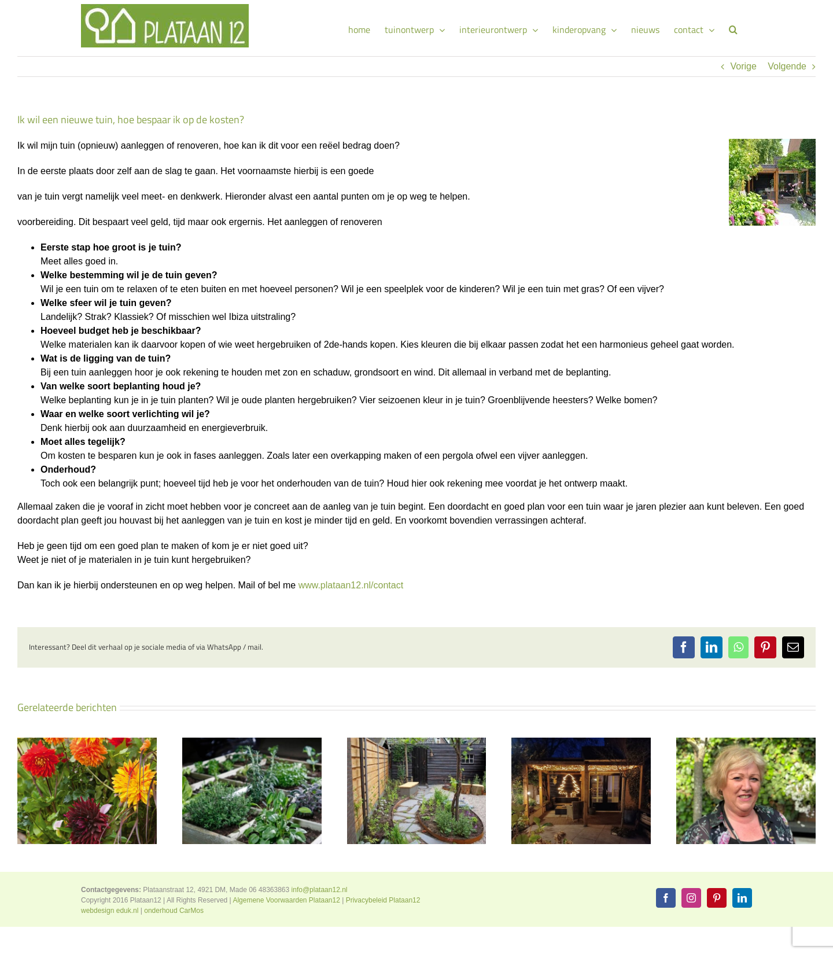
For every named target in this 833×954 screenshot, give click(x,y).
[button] (733, 28)
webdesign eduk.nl (109, 911)
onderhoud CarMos (174, 911)
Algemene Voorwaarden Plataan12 (286, 900)
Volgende (787, 66)
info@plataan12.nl (320, 890)
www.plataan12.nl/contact (350, 585)
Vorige (743, 66)
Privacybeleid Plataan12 (383, 900)
